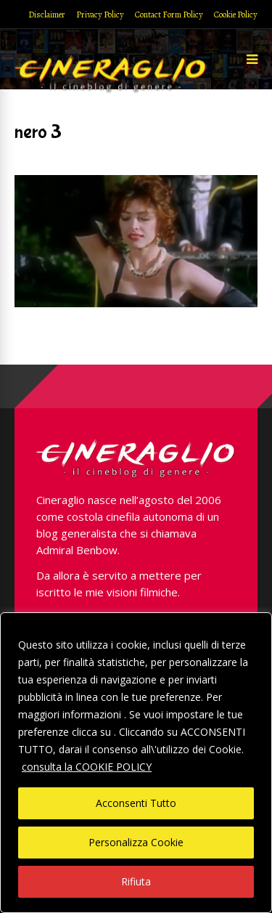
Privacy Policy (100, 14)
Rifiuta (136, 881)
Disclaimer (46, 14)
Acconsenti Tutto (136, 803)
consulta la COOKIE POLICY (87, 767)
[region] (136, 762)
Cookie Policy (235, 14)
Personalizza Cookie (136, 842)
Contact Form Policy (169, 14)
